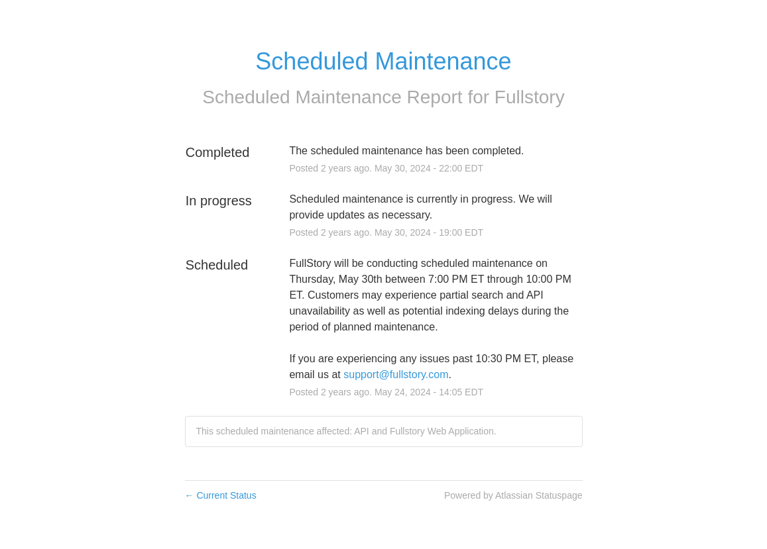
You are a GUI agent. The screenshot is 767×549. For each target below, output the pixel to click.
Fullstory (530, 97)
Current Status (221, 495)
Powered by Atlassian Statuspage (513, 495)
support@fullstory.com (395, 374)
